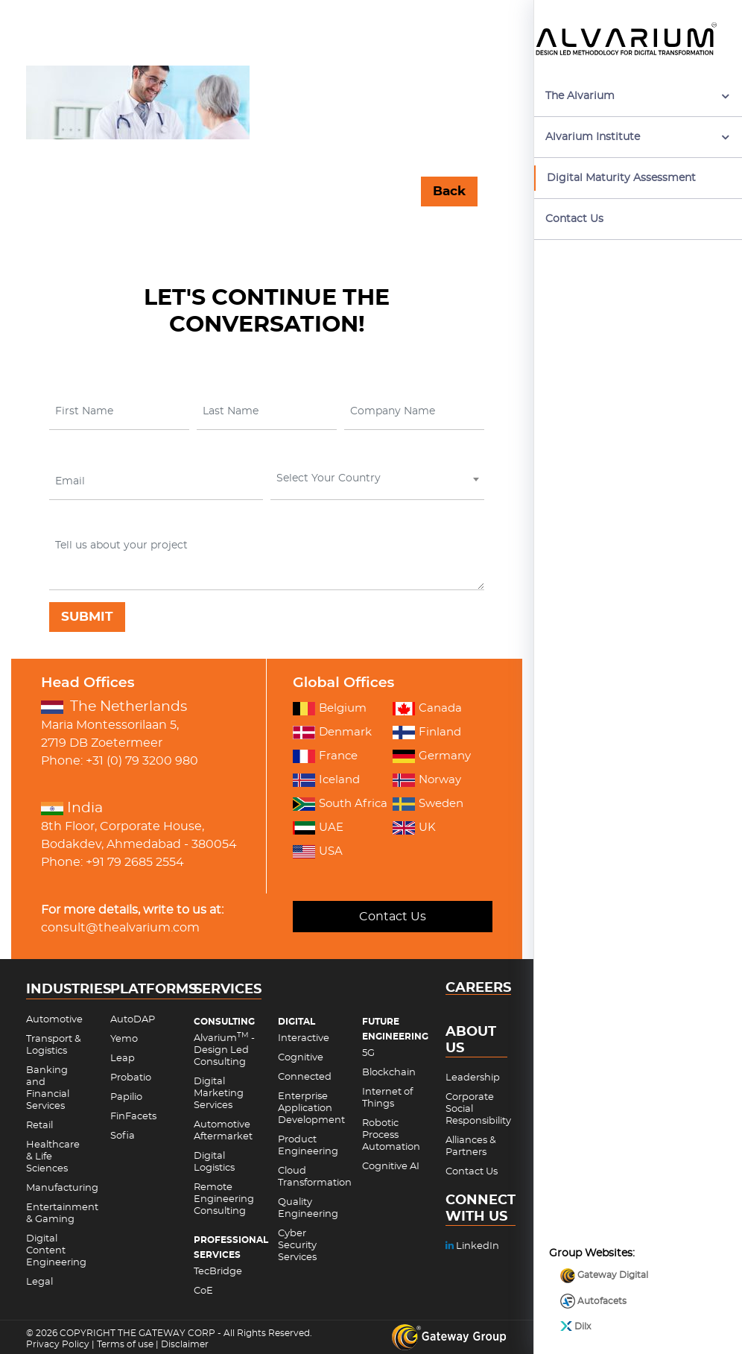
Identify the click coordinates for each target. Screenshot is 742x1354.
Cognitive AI (390, 1166)
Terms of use (125, 1344)
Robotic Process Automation (391, 1135)
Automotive (54, 1020)
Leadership (472, 1078)
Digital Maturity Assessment (621, 178)
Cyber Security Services (297, 1245)
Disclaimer (185, 1344)
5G (368, 1053)
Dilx (575, 1277)
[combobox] (377, 482)
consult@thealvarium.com (120, 928)
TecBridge (218, 1272)
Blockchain (389, 1073)
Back (449, 191)
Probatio (130, 1078)
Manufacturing (62, 1188)
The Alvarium (580, 96)
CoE (203, 1291)
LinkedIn (472, 1246)
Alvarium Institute (592, 137)
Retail (39, 1125)
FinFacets (133, 1117)
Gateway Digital (604, 1226)
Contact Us (574, 219)
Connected (305, 1077)
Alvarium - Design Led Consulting (224, 1050)
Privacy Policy (57, 1344)
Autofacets (593, 1252)
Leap (122, 1058)
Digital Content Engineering (56, 1251)
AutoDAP (132, 1020)
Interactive (303, 1038)
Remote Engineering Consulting (224, 1199)
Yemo (124, 1039)
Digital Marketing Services (219, 1093)
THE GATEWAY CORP (168, 1333)
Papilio (126, 1097)
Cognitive (300, 1058)
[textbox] (375, 478)
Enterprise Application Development (311, 1108)
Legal (39, 1282)
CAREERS (478, 988)
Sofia (122, 1136)
